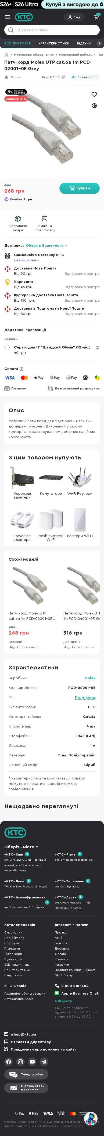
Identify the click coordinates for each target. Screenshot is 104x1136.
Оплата (11, 369)
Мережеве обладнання (34, 54)
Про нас (61, 932)
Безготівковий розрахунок (77, 388)
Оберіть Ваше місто (45, 246)
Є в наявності (87, 77)
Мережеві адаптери (22, 482)
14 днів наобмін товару (44, 228)
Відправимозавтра (18, 228)
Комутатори (51, 481)
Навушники (13, 975)
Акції (58, 937)
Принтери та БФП (17, 970)
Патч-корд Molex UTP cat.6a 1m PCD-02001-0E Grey (30, 616)
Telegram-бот (32, 1074)
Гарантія (61, 943)
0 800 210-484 (75, 986)
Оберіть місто (19, 847)
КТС (6, 55)
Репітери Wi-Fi (80, 523)
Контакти (62, 959)
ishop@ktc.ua (23, 1034)
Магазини (62, 964)
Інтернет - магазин (73, 925)
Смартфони (13, 932)
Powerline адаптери (22, 525)
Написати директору (31, 1042)
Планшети (12, 948)
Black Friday (64, 975)
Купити (83, 188)
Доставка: (35, 246)
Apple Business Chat (80, 993)
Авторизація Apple (19, 998)
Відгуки (84, 43)
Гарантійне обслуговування (25, 993)
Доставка (62, 948)
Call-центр (63, 1001)
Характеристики (53, 43)
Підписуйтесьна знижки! (32, 1087)
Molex (90, 678)
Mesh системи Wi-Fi (50, 525)
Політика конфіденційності (75, 970)
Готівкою (18, 388)
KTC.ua (24, 17)
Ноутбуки (11, 943)
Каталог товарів (19, 925)
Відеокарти (13, 959)
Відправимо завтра (82, 274)
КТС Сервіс (15, 986)
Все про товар (17, 43)
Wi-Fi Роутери (79, 481)
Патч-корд (85, 697)
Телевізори (13, 953)
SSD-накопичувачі (18, 964)
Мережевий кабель (75, 54)
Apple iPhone (14, 937)
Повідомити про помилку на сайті (43, 1049)
